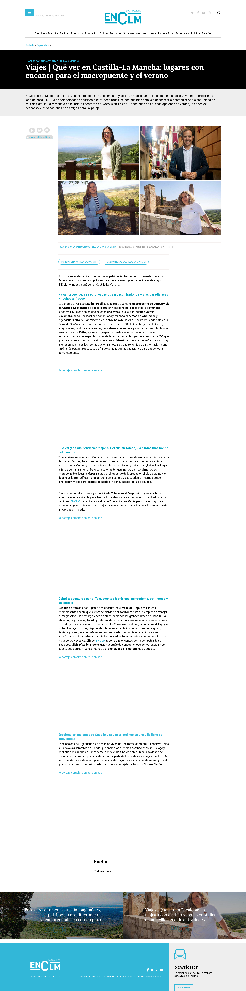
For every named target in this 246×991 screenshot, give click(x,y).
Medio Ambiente (146, 33)
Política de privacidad (103, 977)
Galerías (206, 33)
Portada (29, 45)
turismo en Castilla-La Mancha (79, 262)
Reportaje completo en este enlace (80, 370)
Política (195, 33)
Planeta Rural (166, 33)
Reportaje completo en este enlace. (80, 518)
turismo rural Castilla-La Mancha (125, 262)
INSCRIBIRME (183, 987)
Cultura (104, 33)
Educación (91, 33)
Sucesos (128, 33)
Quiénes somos (144, 977)
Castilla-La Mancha (46, 33)
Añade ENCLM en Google (39, 137)
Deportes (116, 33)
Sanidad (65, 33)
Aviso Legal (85, 977)
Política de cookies (125, 977)
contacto (158, 977)
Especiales (182, 33)
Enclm (113, 246)
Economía (77, 33)
